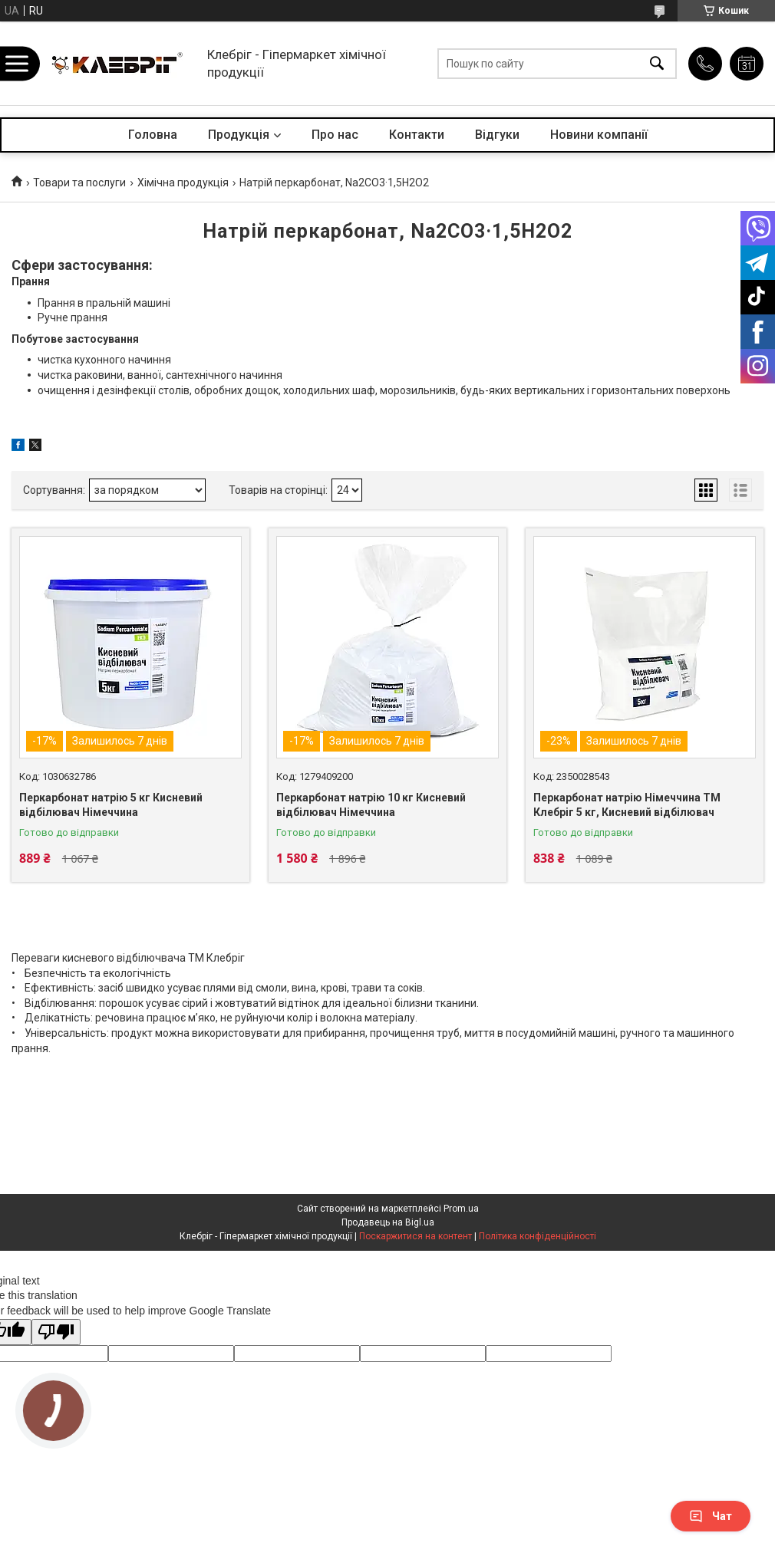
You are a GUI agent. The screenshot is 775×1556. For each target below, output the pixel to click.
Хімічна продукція (183, 182)
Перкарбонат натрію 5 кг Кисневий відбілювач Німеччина (111, 805)
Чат (710, 1516)
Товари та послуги (79, 182)
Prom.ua (461, 1208)
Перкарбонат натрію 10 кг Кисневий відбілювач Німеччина (371, 805)
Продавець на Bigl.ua (387, 1222)
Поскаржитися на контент (415, 1236)
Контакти (416, 134)
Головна (152, 134)
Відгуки (497, 134)
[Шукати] (656, 63)
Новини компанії (599, 134)
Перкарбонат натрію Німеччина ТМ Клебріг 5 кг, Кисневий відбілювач (627, 805)
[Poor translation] (56, 1332)
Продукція (238, 134)
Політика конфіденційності (537, 1236)
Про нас (335, 134)
